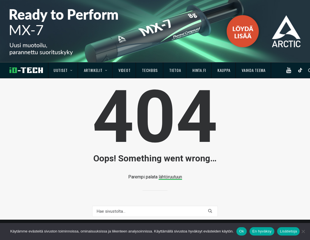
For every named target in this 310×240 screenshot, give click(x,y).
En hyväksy (262, 231)
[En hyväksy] (303, 231)
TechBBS (150, 70)
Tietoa (175, 70)
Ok (241, 231)
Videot (124, 70)
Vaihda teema (253, 70)
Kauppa (223, 70)
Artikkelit (95, 70)
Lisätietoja (288, 231)
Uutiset (63, 70)
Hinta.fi (199, 70)
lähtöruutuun (170, 177)
